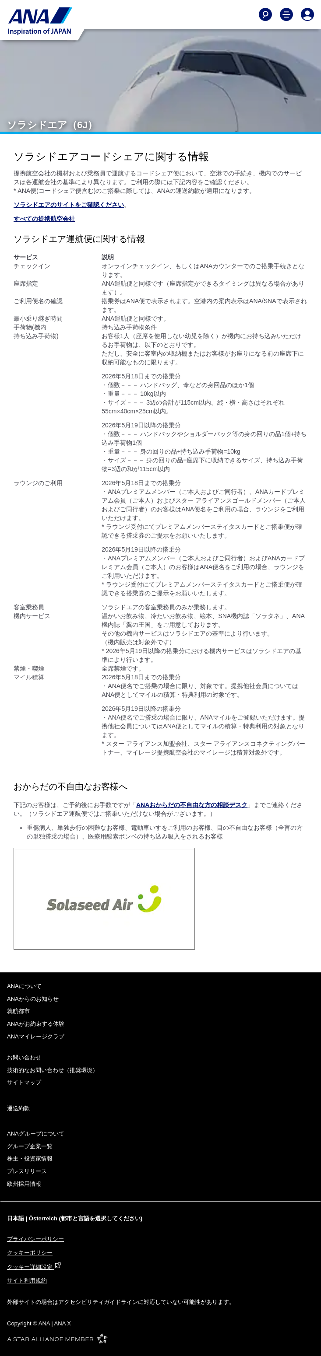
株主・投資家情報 (30, 1158)
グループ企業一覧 (30, 1146)
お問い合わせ (24, 1057)
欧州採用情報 (24, 1184)
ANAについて (24, 986)
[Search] (265, 14)
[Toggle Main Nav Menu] (286, 14)
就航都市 (18, 1011)
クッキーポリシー (30, 1252)
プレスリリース (27, 1171)
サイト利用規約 (27, 1280)
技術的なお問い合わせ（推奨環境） (52, 1070)
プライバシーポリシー (35, 1239)
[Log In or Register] (307, 14)
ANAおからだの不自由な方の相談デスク (191, 804)
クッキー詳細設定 (34, 1267)
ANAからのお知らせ (33, 999)
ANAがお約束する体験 (35, 1023)
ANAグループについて (35, 1133)
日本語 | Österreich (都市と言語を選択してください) (74, 1218)
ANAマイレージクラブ (35, 1036)
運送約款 (18, 1108)
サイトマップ (24, 1082)
